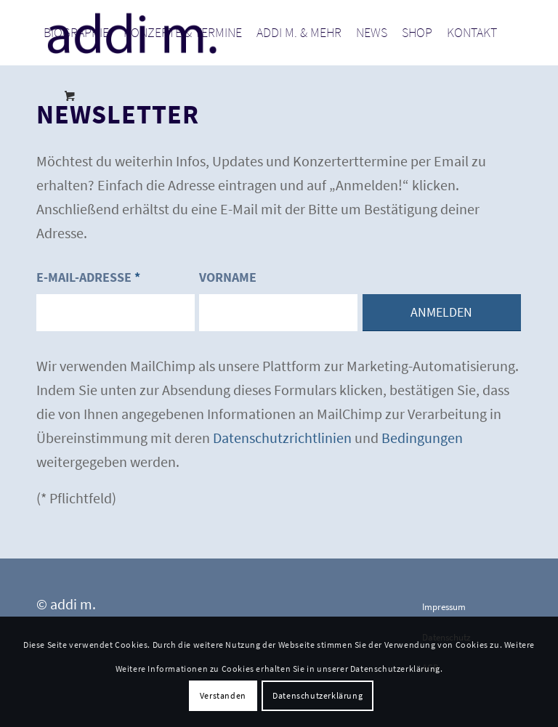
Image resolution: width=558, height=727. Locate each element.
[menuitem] (76, 33)
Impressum (444, 607)
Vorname (227, 277)
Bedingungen (422, 438)
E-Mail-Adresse (88, 277)
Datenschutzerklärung (317, 695)
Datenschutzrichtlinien (282, 438)
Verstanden (223, 695)
